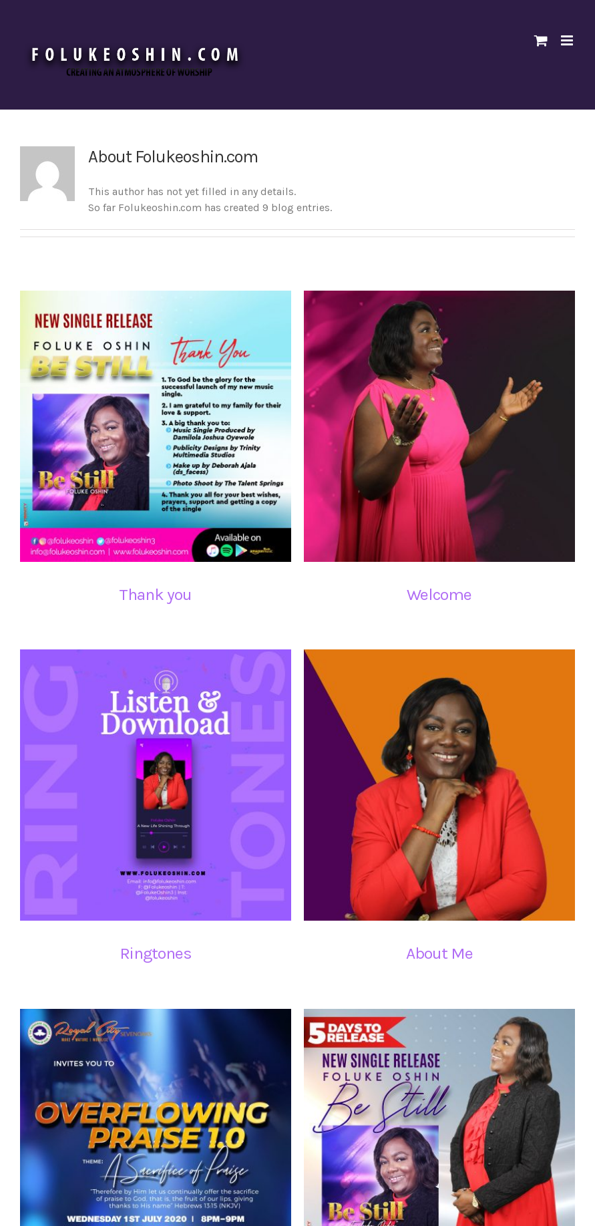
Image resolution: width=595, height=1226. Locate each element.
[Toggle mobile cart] (541, 40)
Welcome (432, 594)
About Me (418, 946)
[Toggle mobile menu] (568, 40)
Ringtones (184, 926)
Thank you (155, 594)
